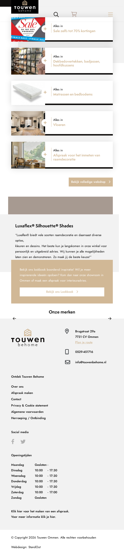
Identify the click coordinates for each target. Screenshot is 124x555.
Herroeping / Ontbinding (28, 418)
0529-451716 (84, 352)
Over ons (17, 386)
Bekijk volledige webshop (90, 182)
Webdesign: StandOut (26, 547)
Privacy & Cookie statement (29, 405)
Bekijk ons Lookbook (62, 291)
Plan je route (83, 342)
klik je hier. (48, 517)
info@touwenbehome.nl (90, 362)
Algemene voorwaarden (27, 412)
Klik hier (16, 511)
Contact (16, 399)
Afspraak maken (22, 393)
